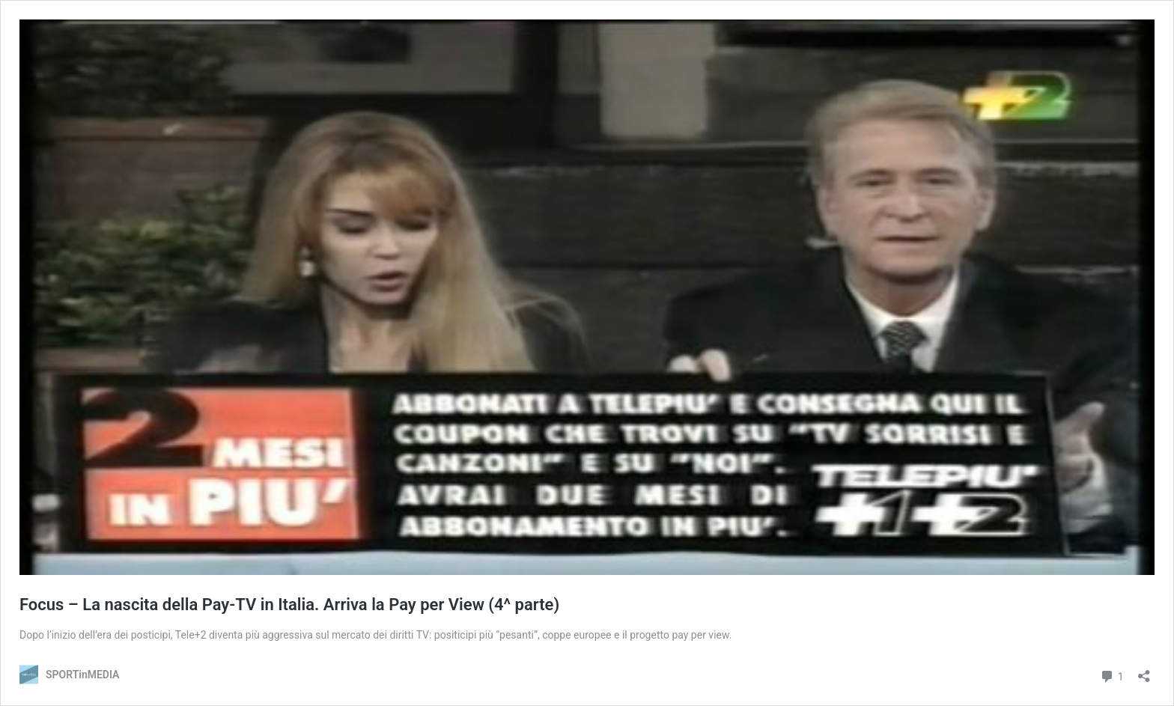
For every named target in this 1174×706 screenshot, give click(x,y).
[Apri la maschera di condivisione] (1144, 671)
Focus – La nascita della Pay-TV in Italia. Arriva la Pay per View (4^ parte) (289, 604)
